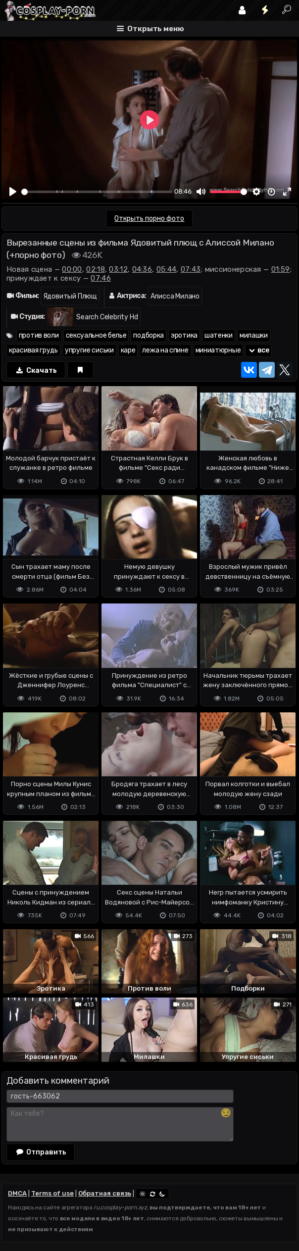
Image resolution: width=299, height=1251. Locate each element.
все (258, 350)
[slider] (96, 192)
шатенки (218, 335)
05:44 (166, 269)
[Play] (13, 192)
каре (128, 350)
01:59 (280, 269)
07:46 (101, 278)
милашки (254, 335)
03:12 (118, 269)
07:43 (191, 269)
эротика (184, 335)
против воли (39, 335)
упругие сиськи (89, 350)
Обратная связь (104, 1193)
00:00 (72, 269)
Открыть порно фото (149, 218)
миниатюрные (218, 350)
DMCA (17, 1193)
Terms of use (52, 1193)
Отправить (40, 1151)
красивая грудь (33, 350)
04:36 (142, 269)
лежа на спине (165, 350)
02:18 (95, 269)
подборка (148, 335)
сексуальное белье (96, 335)
